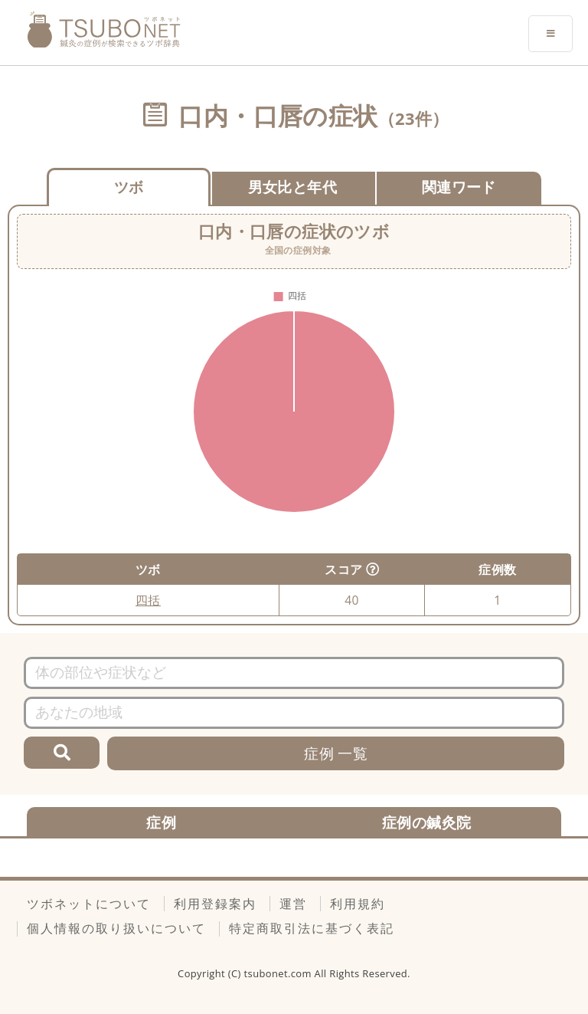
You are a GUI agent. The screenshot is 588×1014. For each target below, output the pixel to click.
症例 (161, 822)
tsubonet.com (279, 973)
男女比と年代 (292, 186)
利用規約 (357, 903)
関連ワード (459, 186)
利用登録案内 (215, 903)
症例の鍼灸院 (426, 822)
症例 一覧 (336, 753)
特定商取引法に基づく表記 (311, 928)
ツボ (129, 186)
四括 (148, 600)
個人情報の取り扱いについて (116, 928)
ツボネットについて (89, 903)
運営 (293, 903)
